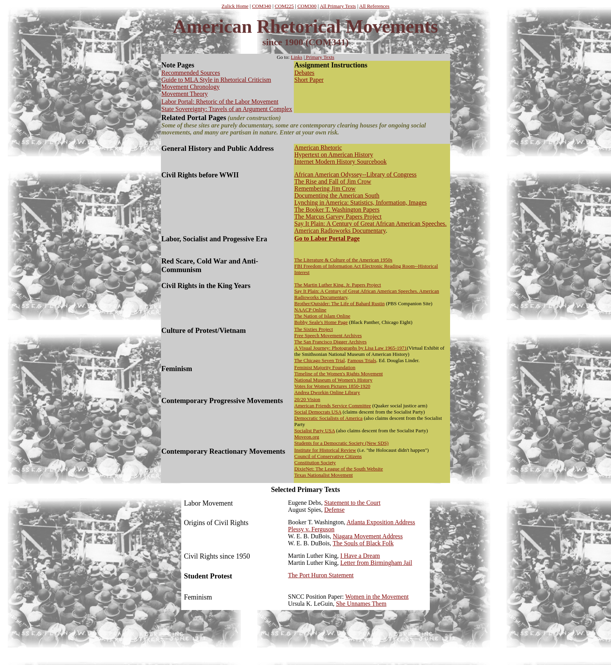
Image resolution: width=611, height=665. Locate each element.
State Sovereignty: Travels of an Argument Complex (226, 109)
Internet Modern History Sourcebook (340, 161)
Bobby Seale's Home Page (321, 322)
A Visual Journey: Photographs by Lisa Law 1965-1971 (350, 348)
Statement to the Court (352, 502)
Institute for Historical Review (325, 450)
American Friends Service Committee (332, 406)
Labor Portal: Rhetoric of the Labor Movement (219, 101)
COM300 (306, 6)
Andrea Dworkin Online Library (327, 392)
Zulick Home (235, 6)
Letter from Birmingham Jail (376, 562)
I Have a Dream (360, 555)
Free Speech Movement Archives (328, 335)
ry (383, 230)
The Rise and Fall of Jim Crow (332, 181)
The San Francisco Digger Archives (330, 342)
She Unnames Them (361, 603)
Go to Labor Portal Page (327, 238)
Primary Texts (319, 57)
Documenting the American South (336, 195)
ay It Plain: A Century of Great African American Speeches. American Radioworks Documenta (370, 227)
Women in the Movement (377, 596)
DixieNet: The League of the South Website (338, 469)
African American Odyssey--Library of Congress (355, 174)
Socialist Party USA (314, 430)
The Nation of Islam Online (322, 316)
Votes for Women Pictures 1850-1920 (332, 386)
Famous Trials (361, 360)
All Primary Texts (338, 6)
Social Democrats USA (317, 412)
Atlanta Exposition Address (380, 522)
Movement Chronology (190, 86)
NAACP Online (310, 310)
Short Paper (308, 79)
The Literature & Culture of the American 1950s (343, 260)
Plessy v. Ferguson (311, 529)
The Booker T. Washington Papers (337, 209)
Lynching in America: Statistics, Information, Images (360, 202)
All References (374, 6)
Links (296, 57)
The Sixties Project (313, 329)
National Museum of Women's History (333, 380)
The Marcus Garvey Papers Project (337, 216)
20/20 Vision (307, 399)
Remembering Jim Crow (324, 188)
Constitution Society (315, 462)
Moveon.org (306, 437)
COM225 (284, 6)
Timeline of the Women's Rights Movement (338, 374)
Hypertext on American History (333, 154)
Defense (334, 509)
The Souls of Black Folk (363, 543)
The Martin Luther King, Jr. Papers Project (337, 285)
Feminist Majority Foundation (324, 367)
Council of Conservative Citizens (328, 456)
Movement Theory (184, 93)
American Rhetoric (318, 147)
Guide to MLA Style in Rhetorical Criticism (216, 79)
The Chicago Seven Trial (319, 360)
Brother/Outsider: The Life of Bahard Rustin (339, 303)
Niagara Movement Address (368, 536)
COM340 (261, 6)
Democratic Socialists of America (328, 418)
